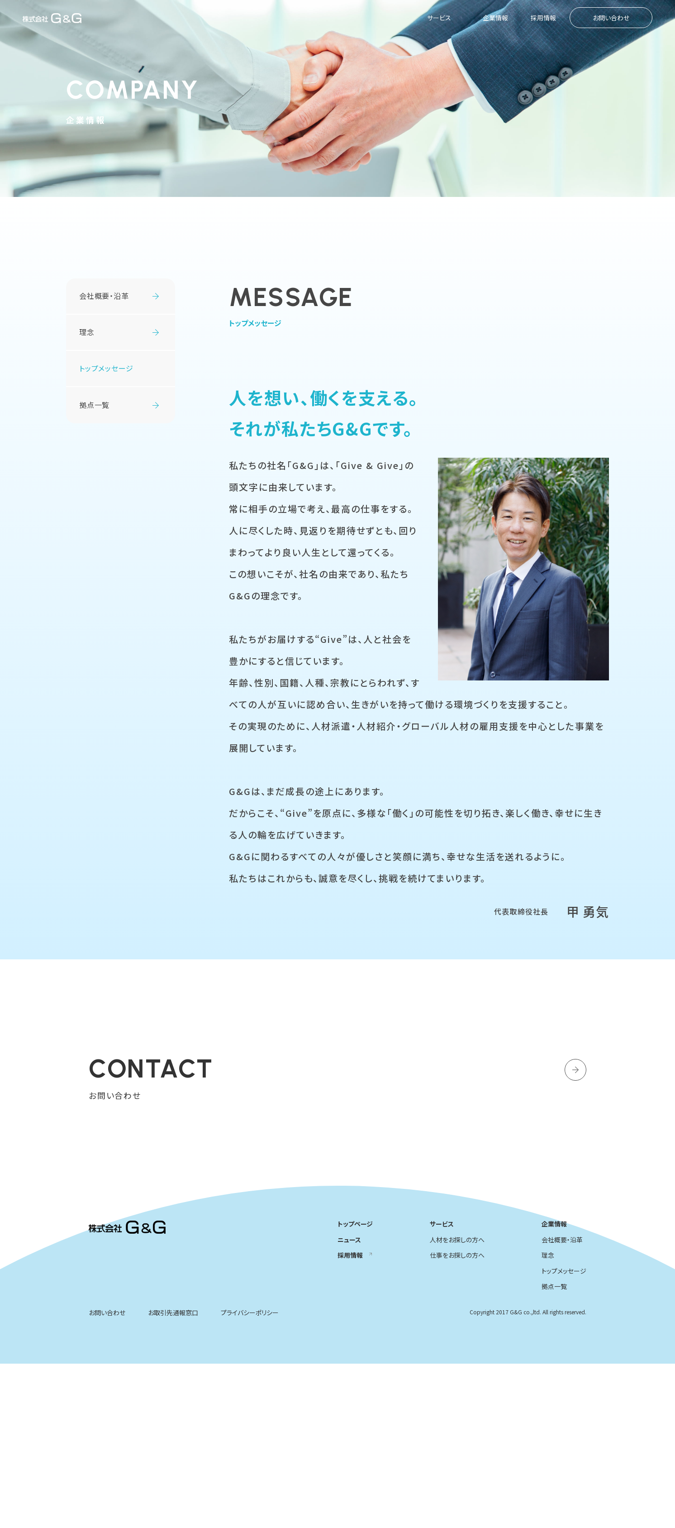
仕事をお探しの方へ (457, 1419)
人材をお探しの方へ (457, 1403)
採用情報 (543, 17)
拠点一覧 (94, 404)
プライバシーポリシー (250, 1476)
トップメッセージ (564, 1435)
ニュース (349, 1403)
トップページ (355, 1388)
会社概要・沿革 (104, 295)
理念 (87, 331)
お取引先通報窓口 (173, 1476)
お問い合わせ (611, 17)
